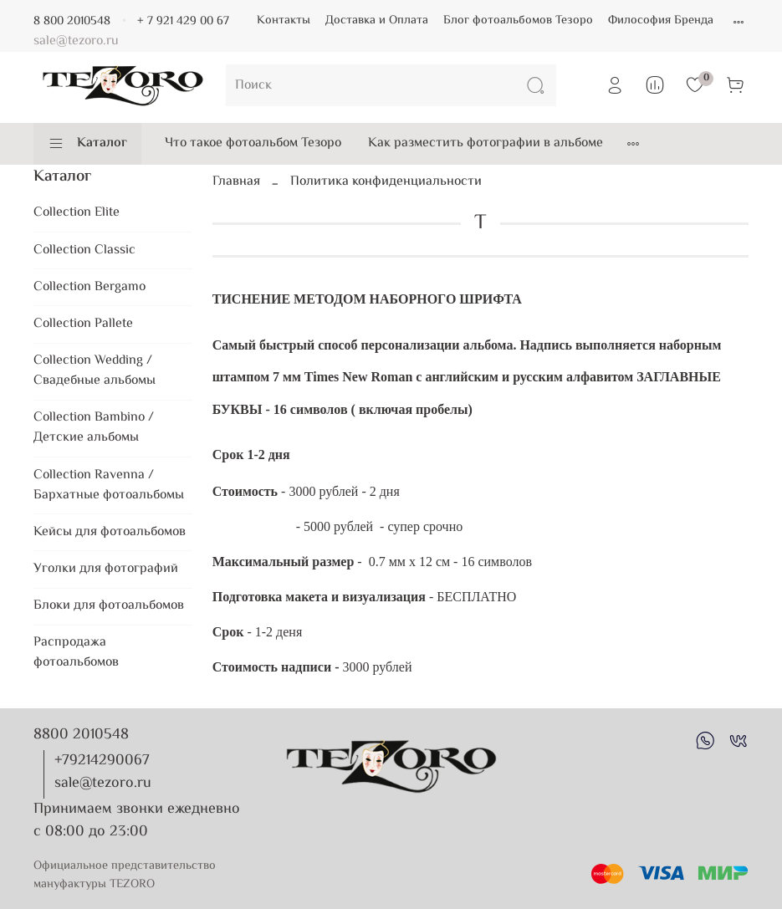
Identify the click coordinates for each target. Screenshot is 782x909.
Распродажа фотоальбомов (76, 652)
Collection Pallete (83, 324)
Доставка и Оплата (376, 20)
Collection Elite (76, 212)
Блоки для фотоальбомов (108, 605)
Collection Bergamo (89, 287)
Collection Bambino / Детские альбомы (93, 427)
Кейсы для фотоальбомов (109, 532)
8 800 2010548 (71, 21)
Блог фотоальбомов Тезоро (518, 20)
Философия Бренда (660, 20)
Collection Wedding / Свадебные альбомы (94, 370)
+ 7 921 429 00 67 (183, 21)
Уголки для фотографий (105, 569)
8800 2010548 (81, 735)
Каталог (87, 143)
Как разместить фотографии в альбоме (485, 143)
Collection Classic (84, 250)
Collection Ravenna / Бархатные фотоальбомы (108, 485)
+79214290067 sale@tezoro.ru (102, 772)
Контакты (283, 20)
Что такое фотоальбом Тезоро (253, 143)
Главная (236, 181)
